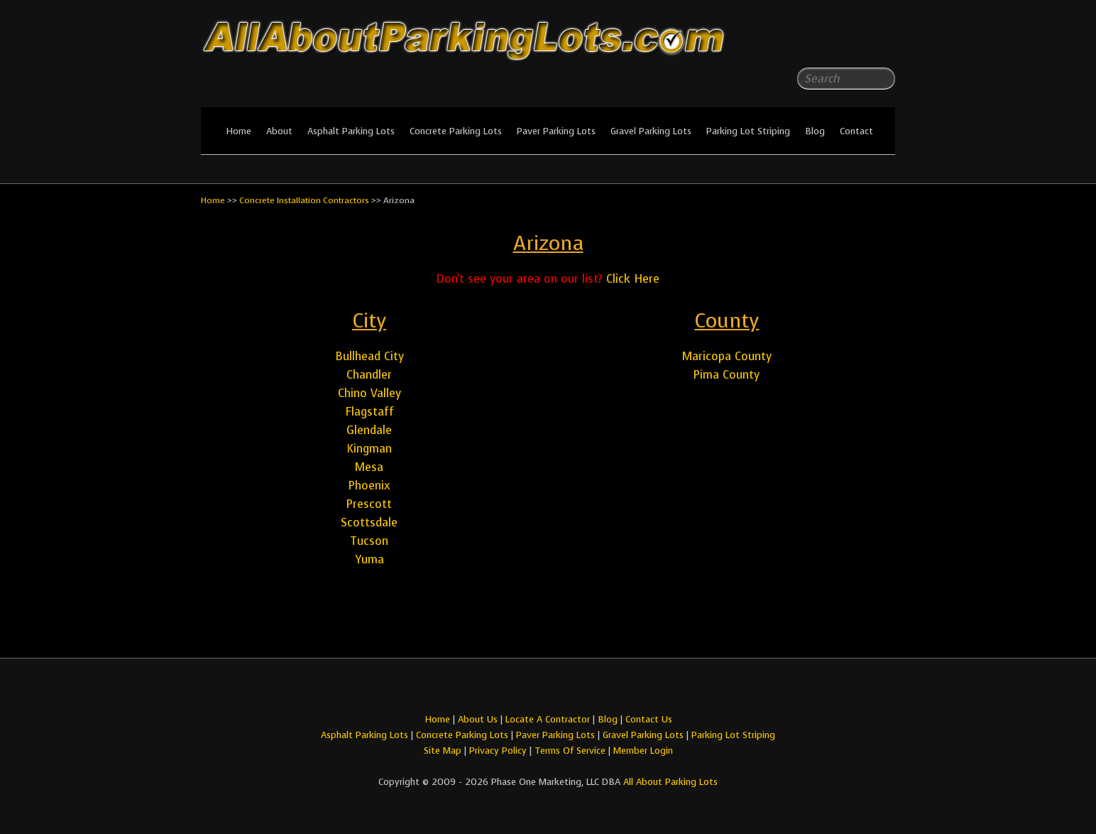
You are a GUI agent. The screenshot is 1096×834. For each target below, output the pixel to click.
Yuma (369, 559)
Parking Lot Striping (748, 131)
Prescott (369, 504)
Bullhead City (369, 356)
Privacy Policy (498, 750)
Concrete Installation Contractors (304, 200)
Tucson (369, 541)
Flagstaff (369, 411)
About (279, 131)
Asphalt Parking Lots (351, 131)
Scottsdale (369, 522)
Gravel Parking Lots (650, 131)
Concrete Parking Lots (456, 131)
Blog (815, 131)
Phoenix (369, 485)
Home (238, 131)
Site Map (442, 750)
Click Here (632, 278)
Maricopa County (727, 356)
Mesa (369, 467)
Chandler (369, 374)
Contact (856, 131)
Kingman (369, 448)
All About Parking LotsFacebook (856, 42)
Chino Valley (369, 393)
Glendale (369, 430)
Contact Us (648, 719)
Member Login (643, 750)
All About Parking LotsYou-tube (884, 42)
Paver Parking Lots (556, 131)
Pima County (727, 374)
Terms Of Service (571, 750)
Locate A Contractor (547, 719)
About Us (478, 719)
